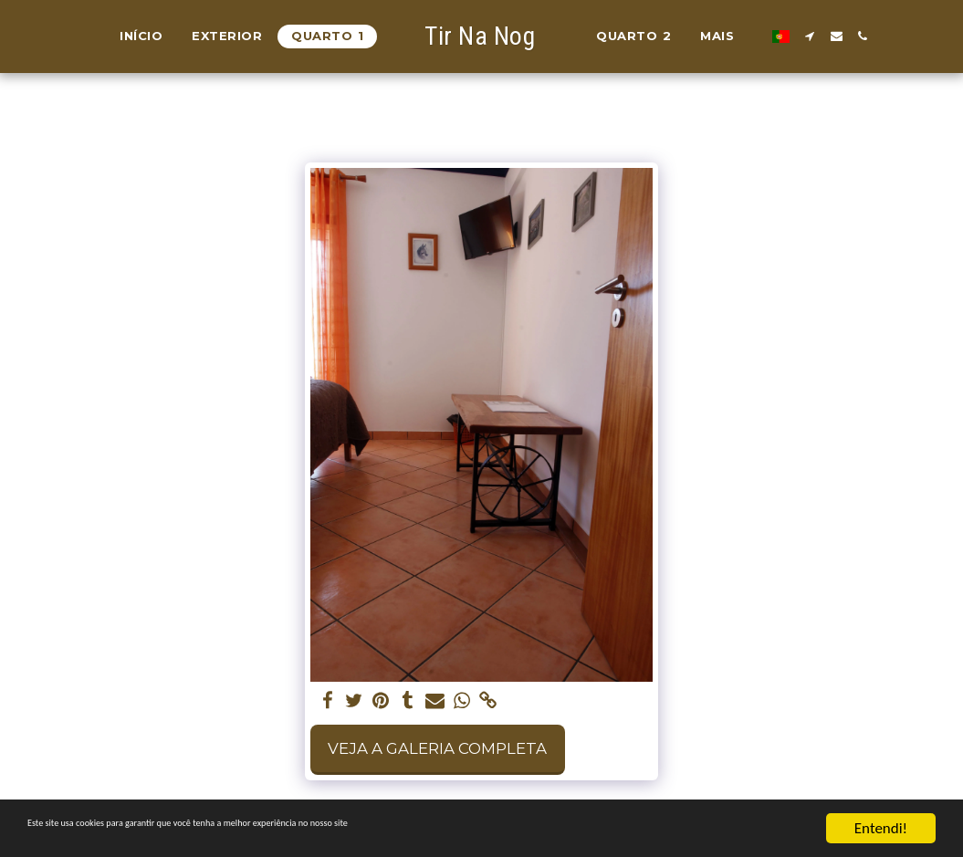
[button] (802, 36)
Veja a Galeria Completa (437, 748)
